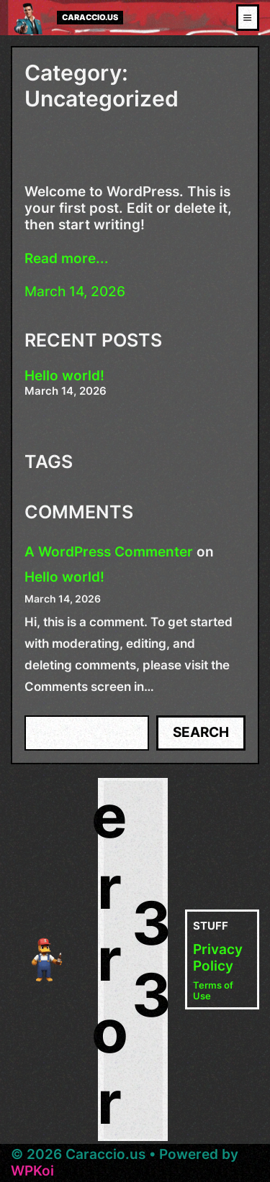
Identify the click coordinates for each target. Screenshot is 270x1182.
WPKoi (32, 1171)
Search (201, 732)
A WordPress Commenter (108, 552)
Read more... (66, 259)
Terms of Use (213, 990)
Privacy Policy (218, 957)
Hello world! (64, 375)
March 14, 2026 (74, 291)
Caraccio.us (90, 18)
